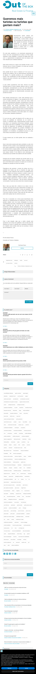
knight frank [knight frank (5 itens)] (23, 487)
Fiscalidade (6, 589)
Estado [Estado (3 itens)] (10, 444)
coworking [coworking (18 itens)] (21, 433)
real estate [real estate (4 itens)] (27, 516)
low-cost (25, 260)
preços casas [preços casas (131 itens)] (6, 510)
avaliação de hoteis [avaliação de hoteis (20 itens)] (20, 404)
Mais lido (5, 583)
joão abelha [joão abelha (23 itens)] (18, 485)
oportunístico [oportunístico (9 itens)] (21, 499)
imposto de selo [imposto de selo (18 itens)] (7, 473)
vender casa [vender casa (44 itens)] (24, 542)
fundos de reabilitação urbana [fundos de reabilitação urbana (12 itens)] (20, 459)
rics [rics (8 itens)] (12, 528)
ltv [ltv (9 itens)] (22, 490)
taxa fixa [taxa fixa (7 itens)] (15, 536)
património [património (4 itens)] (13, 505)
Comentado (12, 583)
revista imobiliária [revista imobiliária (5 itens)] (7, 525)
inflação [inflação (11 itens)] (5, 476)
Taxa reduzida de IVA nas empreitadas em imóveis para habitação (17, 605)
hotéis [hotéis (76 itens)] (20, 467)
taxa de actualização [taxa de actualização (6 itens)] (7, 536)
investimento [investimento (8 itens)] (27, 476)
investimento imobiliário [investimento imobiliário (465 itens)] (8, 479)
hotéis (21, 260)
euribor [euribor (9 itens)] (23, 444)
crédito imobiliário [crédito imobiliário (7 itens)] (7, 436)
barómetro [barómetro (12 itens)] (21, 407)
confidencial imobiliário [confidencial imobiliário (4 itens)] (8, 427)
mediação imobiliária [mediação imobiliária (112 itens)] (27, 493)
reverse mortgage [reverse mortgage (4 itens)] (24, 522)
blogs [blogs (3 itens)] (20, 410)
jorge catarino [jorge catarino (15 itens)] (6, 482)
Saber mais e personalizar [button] (18, 671)
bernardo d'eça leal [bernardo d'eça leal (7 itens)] (7, 410)
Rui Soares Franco (8, 30)
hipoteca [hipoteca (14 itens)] (5, 467)
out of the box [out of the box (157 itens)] (6, 505)
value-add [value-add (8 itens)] (18, 542)
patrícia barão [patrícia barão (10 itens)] (19, 505)
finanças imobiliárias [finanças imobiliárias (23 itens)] (24, 450)
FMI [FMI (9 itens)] (10, 453)
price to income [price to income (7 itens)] (21, 510)
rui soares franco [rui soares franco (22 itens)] (7, 530)
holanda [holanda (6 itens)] (10, 467)
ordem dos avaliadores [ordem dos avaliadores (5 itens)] (8, 502)
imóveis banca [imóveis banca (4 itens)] (23, 473)
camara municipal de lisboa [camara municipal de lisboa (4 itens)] (9, 419)
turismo (15, 263)
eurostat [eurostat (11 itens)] (28, 444)
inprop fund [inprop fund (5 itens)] (11, 476)
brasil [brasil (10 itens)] (21, 413)
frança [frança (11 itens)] (25, 456)
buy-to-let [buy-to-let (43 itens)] (18, 416)
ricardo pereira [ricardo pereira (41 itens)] (6, 528)
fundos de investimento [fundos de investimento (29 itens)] (8, 459)
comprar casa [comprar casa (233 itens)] (20, 424)
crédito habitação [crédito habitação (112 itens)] (28, 433)
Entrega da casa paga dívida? (10, 636)
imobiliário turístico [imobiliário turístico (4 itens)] (26, 470)
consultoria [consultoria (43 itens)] (23, 427)
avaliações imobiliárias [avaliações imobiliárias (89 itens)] (8, 407)
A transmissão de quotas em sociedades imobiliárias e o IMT (16, 593)
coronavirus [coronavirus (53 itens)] (9, 433)
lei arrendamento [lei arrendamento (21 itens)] (7, 490)
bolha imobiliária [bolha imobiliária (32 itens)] (26, 410)
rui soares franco (9, 263)
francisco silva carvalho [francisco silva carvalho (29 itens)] (8, 456)
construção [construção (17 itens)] (17, 427)
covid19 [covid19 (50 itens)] (15, 433)
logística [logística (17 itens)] (18, 490)
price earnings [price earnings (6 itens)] (13, 510)
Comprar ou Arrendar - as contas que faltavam (14, 630)
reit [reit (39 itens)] (4, 519)
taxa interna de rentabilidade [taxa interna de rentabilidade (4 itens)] (24, 536)
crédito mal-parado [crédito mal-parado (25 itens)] (16, 436)
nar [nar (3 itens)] (4, 496)
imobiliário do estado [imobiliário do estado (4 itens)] (8, 470)
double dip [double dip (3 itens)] (24, 439)
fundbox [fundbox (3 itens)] (29, 456)
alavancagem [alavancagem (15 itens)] (25, 393)
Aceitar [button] (26, 668)
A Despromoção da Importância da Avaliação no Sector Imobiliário (17, 618)
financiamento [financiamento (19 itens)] (16, 450)
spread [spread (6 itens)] (28, 533)
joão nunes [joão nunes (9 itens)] (17, 487)
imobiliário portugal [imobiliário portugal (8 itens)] (17, 470)
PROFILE (22, 248)
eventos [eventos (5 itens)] (5, 447)
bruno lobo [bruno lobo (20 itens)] (26, 413)
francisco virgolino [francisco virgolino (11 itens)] (18, 456)
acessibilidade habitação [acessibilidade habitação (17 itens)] (8, 393)
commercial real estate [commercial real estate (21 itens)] (12, 424)
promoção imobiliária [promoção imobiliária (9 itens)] (20, 513)
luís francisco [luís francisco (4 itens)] (27, 490)
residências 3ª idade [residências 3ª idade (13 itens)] (19, 519)
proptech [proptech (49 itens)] (28, 513)
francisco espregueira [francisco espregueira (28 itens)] (17, 453)
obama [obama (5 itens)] (5, 499)
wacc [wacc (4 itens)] (5, 545)
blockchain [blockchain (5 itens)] (15, 410)
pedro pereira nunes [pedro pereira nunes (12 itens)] (28, 505)
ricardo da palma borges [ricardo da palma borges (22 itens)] (17, 525)
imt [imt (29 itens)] (17, 473)
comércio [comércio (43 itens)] (27, 424)
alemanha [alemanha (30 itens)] (5, 396)
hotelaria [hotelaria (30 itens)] (15, 467)
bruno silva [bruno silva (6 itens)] (6, 416)
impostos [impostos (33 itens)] (13, 473)
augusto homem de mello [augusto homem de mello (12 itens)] (24, 401)
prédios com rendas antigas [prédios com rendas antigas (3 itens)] (9, 516)
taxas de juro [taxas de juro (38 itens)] (6, 539)
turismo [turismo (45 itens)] (24, 539)
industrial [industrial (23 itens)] (29, 473)
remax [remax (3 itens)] (8, 519)
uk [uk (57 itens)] (13, 542)
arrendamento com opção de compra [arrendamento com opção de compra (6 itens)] (11, 401)
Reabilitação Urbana (12, 606)
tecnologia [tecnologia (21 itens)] (19, 539)
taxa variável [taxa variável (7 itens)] (13, 539)
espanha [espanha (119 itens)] (5, 444)
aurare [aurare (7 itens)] (5, 404)
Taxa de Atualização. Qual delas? (11, 611)
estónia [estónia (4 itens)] (15, 444)
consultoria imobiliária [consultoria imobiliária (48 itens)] (18, 430)
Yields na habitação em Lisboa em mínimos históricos (15, 599)
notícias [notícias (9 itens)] (18, 496)
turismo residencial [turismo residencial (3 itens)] (7, 542)
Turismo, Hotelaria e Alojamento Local (13, 29)
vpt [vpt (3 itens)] (28, 542)
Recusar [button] (9, 668)
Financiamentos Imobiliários (16, 637)
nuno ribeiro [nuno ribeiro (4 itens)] (28, 496)
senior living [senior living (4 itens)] (19, 533)
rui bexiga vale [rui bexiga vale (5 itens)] (21, 528)
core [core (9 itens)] (4, 433)
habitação (16, 260)
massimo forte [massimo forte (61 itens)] (18, 493)
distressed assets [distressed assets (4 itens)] (17, 439)
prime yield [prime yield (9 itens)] (12, 513)
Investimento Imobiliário (8, 631)
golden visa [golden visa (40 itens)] (23, 462)
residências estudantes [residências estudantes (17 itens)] (8, 522)
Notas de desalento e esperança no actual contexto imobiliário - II (17, 641)
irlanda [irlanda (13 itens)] (22, 479)
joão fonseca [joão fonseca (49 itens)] (25, 485)
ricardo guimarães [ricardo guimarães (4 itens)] (27, 525)
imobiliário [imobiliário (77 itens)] (29, 467)
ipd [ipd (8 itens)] (15, 479)
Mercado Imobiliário (16, 643)
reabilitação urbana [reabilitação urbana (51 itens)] (19, 516)
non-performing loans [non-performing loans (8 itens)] (11, 496)
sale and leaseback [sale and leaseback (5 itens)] (26, 530)
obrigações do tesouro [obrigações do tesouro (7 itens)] (12, 499)
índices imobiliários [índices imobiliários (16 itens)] (15, 545)
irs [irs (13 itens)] (26, 479)
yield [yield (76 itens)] (9, 545)
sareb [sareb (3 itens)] (5, 533)
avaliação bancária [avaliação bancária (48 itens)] (11, 404)
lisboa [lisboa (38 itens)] (13, 490)
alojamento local (9, 260)
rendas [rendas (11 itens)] (12, 519)
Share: (4, 254)
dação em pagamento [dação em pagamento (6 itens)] (8, 439)
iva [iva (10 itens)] (29, 479)
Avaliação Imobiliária (7, 612)
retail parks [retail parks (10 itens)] (16, 522)
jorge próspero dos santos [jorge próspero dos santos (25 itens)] (16, 482)
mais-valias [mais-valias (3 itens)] (6, 493)
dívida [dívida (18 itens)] (29, 439)
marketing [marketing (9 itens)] (12, 493)
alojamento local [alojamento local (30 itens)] (12, 396)
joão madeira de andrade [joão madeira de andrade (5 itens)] (8, 487)
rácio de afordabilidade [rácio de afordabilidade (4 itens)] (16, 530)
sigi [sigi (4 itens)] (24, 533)
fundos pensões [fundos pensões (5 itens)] (16, 462)
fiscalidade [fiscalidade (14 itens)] (6, 453)
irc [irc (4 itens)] (18, 479)
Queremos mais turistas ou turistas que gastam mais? (17, 22)
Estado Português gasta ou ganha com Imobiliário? (14, 624)
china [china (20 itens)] (5, 424)
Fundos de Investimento (8, 643)
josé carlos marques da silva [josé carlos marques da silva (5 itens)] (9, 485)
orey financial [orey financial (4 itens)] (23, 502)
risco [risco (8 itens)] (16, 528)
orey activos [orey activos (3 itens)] (16, 502)
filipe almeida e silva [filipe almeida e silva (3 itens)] (7, 450)
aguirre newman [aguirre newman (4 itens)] (18, 393)
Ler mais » (5, 326)
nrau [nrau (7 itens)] (23, 496)
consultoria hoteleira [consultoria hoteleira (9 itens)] (8, 430)
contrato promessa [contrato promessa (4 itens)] (27, 430)
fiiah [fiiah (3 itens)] (25, 447)
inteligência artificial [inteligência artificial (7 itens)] (19, 476)
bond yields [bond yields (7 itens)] (6, 413)
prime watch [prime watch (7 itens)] (6, 513)
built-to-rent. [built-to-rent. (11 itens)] (12, 416)
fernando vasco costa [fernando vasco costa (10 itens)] (18, 447)
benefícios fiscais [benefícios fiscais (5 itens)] (28, 407)
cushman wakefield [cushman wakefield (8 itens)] (25, 436)
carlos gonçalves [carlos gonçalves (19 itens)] (19, 419)
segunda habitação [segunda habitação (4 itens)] (11, 533)
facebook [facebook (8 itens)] (10, 447)
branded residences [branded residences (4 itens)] (14, 413)
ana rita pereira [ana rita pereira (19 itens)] (20, 396)
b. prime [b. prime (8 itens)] (15, 407)
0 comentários (27, 30)
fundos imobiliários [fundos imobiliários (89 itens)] (7, 462)
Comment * (18, 295)
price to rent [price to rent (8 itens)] (28, 510)
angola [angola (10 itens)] (26, 396)
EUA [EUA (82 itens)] (19, 444)
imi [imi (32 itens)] (24, 467)
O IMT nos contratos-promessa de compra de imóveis (15, 587)
